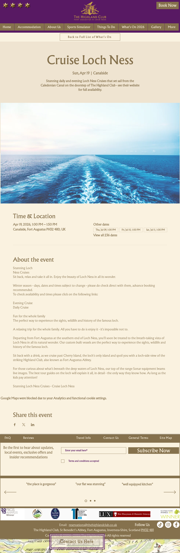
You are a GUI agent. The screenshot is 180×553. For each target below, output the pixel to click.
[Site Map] (166, 438)
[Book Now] (167, 5)
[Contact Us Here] (77, 541)
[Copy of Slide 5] (90, 501)
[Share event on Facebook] (14, 424)
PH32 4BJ (147, 530)
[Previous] (10, 492)
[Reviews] (29, 438)
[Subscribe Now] (153, 450)
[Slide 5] (86, 501)
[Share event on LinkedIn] (32, 424)
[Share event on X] (23, 424)
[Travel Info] (84, 438)
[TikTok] (160, 524)
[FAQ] (8, 438)
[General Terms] (139, 438)
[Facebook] (176, 524)
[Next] (170, 492)
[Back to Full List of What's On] (90, 37)
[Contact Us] (111, 438)
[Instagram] (168, 524)
